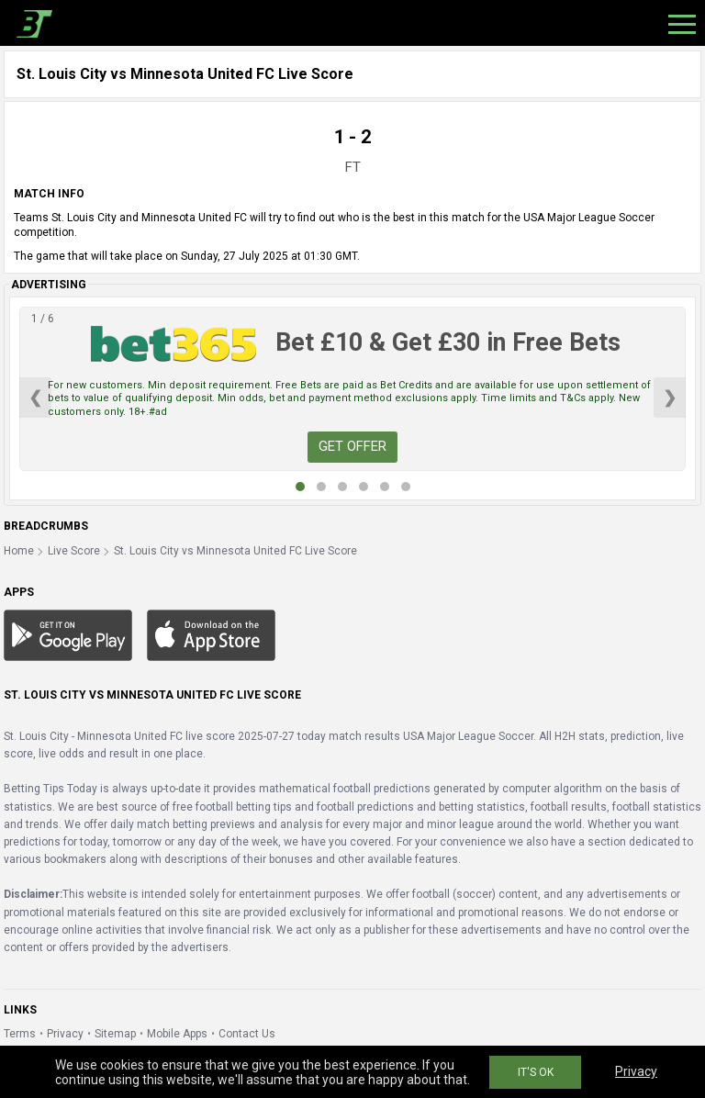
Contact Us (246, 1033)
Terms (20, 1033)
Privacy (65, 1033)
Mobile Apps (177, 1033)
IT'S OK (536, 1072)
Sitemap (115, 1033)
